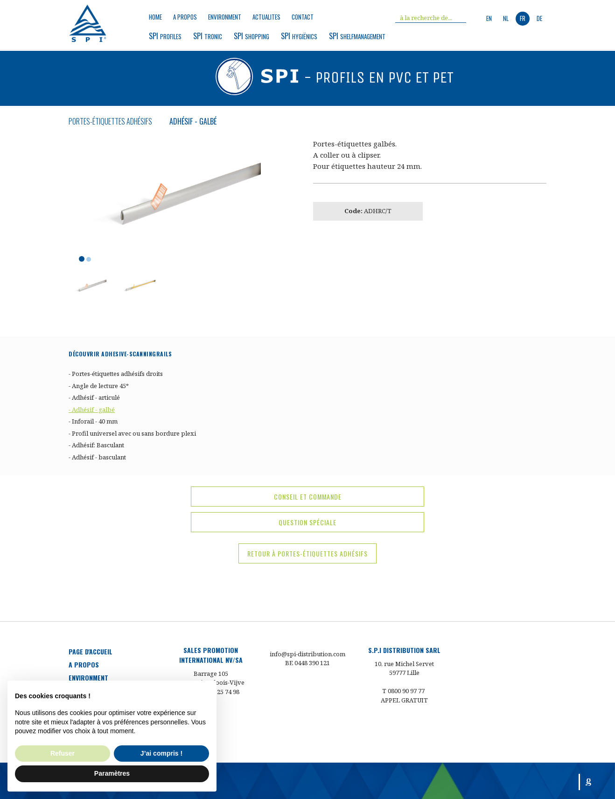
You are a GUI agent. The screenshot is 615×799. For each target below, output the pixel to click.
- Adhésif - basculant (97, 457)
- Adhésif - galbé (92, 409)
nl (506, 18)
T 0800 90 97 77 (403, 691)
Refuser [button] (62, 753)
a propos (185, 17)
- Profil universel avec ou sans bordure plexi (132, 433)
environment (224, 17)
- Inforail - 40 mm (93, 421)
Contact (303, 17)
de (539, 18)
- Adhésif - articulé (94, 397)
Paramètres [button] (112, 773)
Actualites (266, 17)
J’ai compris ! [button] (161, 753)
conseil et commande (308, 496)
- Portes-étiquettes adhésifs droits (116, 373)
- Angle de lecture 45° (99, 386)
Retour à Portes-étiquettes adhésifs (307, 553)
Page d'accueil (90, 651)
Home (155, 17)
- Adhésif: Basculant (96, 445)
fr (522, 18)
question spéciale (307, 522)
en (489, 18)
